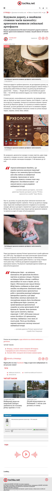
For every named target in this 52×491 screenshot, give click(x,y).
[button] (43, 8)
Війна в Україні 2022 (34, 12)
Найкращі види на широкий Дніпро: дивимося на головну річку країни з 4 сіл (13, 404)
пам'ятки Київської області (33, 372)
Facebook (20, 363)
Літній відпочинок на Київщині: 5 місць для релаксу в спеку (36, 403)
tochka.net (12, 38)
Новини (6, 46)
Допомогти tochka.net (19, 12)
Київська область (14, 372)
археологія (12, 374)
